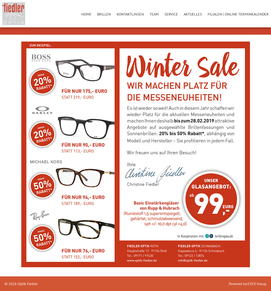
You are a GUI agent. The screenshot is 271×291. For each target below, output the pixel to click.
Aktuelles (193, 14)
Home (86, 14)
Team (154, 14)
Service (171, 14)
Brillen (104, 14)
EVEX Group (256, 283)
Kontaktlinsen (130, 14)
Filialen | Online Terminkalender (238, 14)
